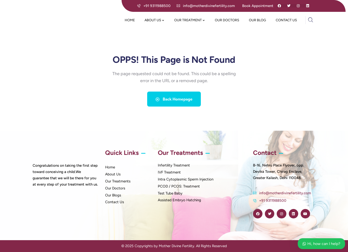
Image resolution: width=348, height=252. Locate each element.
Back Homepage (174, 99)
